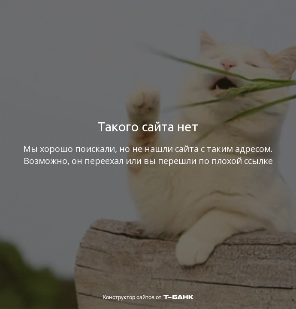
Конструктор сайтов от (148, 297)
